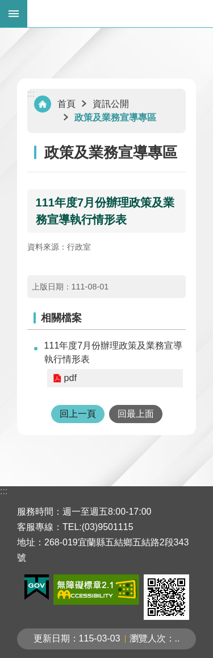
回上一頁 (78, 414)
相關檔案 (61, 318)
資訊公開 (111, 104)
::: (31, 93)
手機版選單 (13, 13)
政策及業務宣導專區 (115, 117)
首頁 (66, 104)
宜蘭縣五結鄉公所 (120, 13)
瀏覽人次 (148, 638)
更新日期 (52, 638)
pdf (70, 378)
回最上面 (136, 414)
